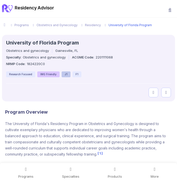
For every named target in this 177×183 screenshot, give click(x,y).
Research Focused (20, 74)
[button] (170, 10)
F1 (77, 74)
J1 (66, 74)
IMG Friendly (48, 74)
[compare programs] (166, 92)
